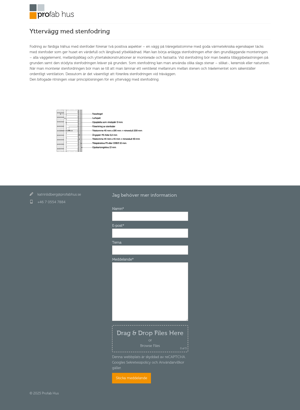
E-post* (150, 229)
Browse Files (150, 346)
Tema (150, 246)
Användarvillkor (171, 362)
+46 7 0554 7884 (51, 202)
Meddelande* (150, 262)
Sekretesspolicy (138, 362)
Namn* (150, 212)
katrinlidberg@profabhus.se (59, 194)
